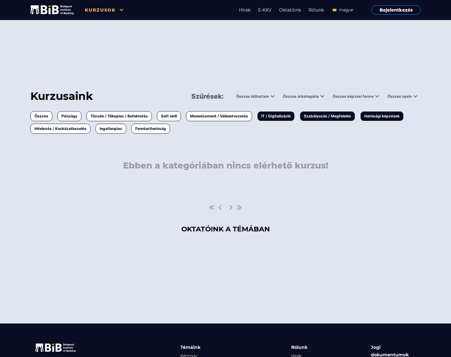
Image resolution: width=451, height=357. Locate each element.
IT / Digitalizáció (276, 116)
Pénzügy (69, 116)
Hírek (245, 10)
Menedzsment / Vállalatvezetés (219, 116)
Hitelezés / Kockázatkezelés (60, 128)
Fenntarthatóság (150, 128)
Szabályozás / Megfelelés (327, 116)
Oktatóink (290, 10)
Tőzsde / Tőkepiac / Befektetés (119, 116)
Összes (41, 116)
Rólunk (316, 10)
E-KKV (265, 10)
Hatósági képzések (382, 116)
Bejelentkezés (396, 10)
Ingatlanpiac (111, 128)
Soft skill (169, 116)
